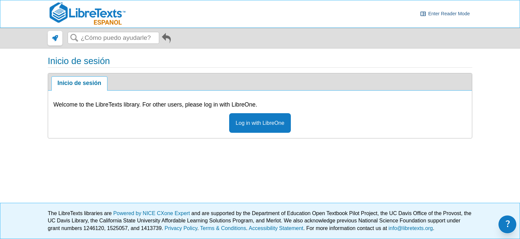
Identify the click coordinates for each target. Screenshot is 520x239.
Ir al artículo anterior (166, 39)
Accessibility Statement (276, 228)
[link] (55, 38)
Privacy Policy (180, 228)
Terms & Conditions (223, 228)
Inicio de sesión (79, 83)
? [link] (508, 224)
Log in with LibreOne (260, 123)
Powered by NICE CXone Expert (152, 213)
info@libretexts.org (410, 228)
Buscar (74, 38)
